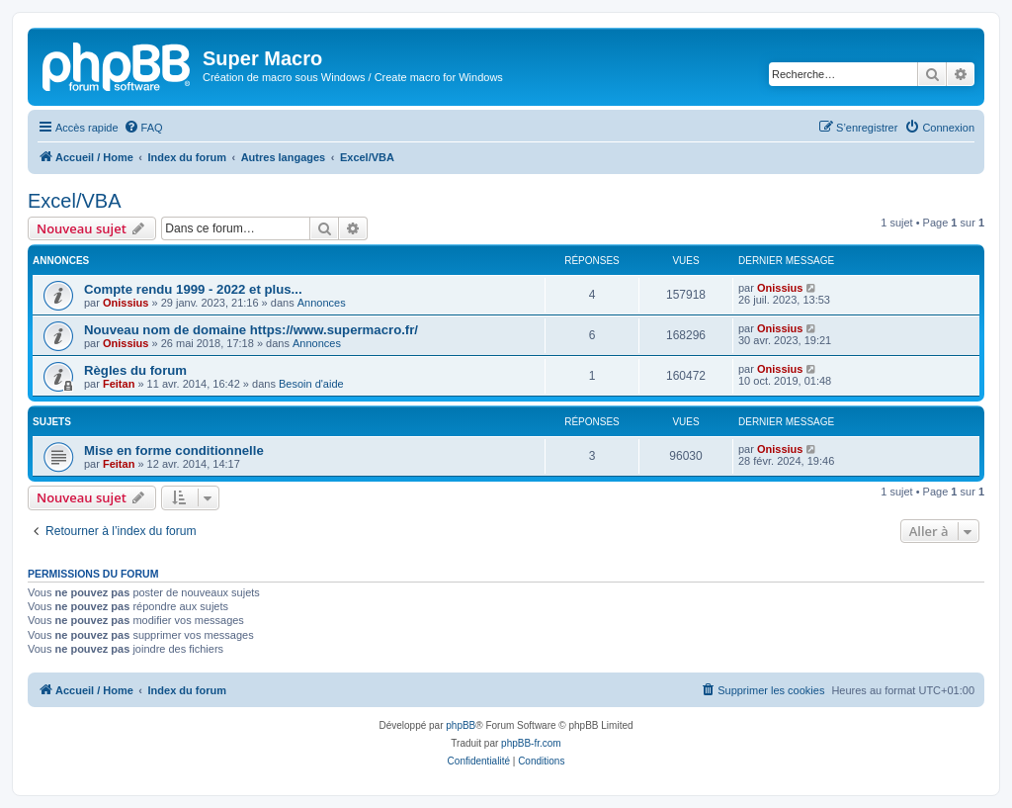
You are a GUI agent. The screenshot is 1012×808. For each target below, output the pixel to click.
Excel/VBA (74, 201)
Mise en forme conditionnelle (174, 450)
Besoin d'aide (311, 384)
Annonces (321, 303)
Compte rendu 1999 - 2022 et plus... (193, 289)
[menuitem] (143, 127)
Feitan (118, 384)
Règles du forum (135, 370)
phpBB (460, 725)
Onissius (125, 303)
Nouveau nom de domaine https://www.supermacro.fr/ (251, 329)
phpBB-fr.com (531, 743)
